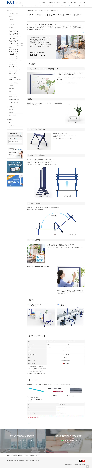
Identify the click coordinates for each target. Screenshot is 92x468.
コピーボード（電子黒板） (13, 82)
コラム (36, 5)
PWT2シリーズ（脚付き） (14, 56)
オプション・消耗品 (12, 77)
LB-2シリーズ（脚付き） (13, 49)
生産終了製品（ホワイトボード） (15, 79)
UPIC (10, 122)
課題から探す (11, 109)
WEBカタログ (13, 141)
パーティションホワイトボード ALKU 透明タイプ (16, 46)
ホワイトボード (37, 10)
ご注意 (8, 455)
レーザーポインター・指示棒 (14, 99)
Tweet (83, 32)
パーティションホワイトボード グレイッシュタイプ (14, 37)
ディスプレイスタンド (13, 96)
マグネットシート (12, 75)
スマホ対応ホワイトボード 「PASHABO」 (14, 54)
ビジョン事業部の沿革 (35, 455)
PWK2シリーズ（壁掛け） (14, 58)
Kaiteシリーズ (11, 24)
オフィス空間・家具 (65, 2)
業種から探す (11, 112)
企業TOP (58, 2)
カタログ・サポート (48, 5)
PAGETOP (87, 466)
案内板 (10, 91)
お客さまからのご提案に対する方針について (21, 455)
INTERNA (10, 16)
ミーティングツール (81, 2)
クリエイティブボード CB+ (13, 13)
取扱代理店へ (23, 440)
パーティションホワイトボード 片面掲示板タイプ (14, 41)
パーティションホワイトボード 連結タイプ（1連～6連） (14, 31)
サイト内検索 (42, 2)
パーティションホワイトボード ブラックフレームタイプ (14, 34)
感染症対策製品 (11, 88)
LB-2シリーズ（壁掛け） (13, 51)
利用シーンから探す (12, 115)
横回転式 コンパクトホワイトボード (15, 60)
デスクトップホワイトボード (14, 69)
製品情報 (12, 5)
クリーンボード (11, 125)
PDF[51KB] (66, 363)
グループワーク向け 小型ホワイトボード (12, 72)
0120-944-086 (71, 440)
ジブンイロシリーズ (12, 19)
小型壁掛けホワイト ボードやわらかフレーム (13, 67)
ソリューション (24, 5)
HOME (28, 10)
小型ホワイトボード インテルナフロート (12, 64)
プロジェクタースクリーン (13, 102)
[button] (87, 466)
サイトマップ (15, 460)
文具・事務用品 (73, 2)
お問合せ (80, 5)
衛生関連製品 (11, 85)
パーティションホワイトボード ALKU (16, 43)
